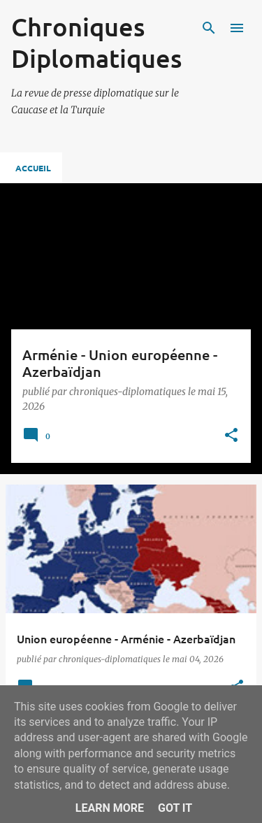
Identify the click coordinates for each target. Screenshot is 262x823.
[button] (231, 436)
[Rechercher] (209, 28)
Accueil (33, 167)
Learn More (109, 808)
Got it (175, 808)
